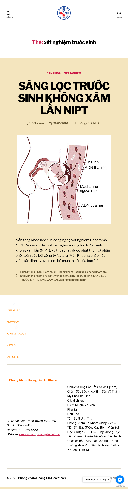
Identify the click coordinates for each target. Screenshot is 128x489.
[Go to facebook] (120, 479)
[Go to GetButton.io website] (120, 486)
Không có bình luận (89, 125)
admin (40, 125)
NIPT (23, 273)
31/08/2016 (60, 125)
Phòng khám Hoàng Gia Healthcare (42, 479)
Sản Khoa (54, 74)
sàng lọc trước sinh (81, 277)
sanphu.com (27, 436)
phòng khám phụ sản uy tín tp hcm (47, 277)
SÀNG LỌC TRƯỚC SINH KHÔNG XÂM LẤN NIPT (64, 99)
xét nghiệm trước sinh (73, 281)
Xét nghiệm (72, 74)
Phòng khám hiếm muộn (41, 273)
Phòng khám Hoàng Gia (72, 273)
